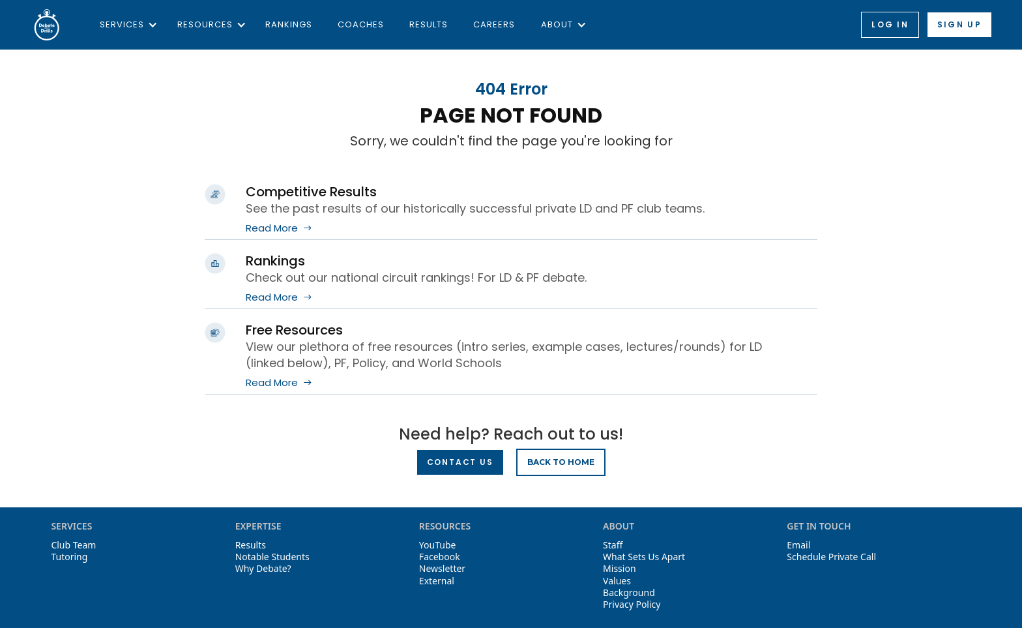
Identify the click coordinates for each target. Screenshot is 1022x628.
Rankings (288, 24)
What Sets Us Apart (644, 557)
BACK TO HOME (560, 462)
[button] (125, 25)
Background (629, 593)
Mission (619, 569)
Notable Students (272, 557)
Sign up (959, 24)
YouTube (437, 545)
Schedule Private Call (831, 557)
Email (798, 545)
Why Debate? (263, 569)
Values (617, 581)
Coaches (361, 24)
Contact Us (460, 462)
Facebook (439, 557)
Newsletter (442, 569)
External (436, 581)
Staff (612, 545)
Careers (494, 24)
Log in (890, 24)
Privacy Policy (631, 604)
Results (428, 24)
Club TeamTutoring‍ (73, 551)
